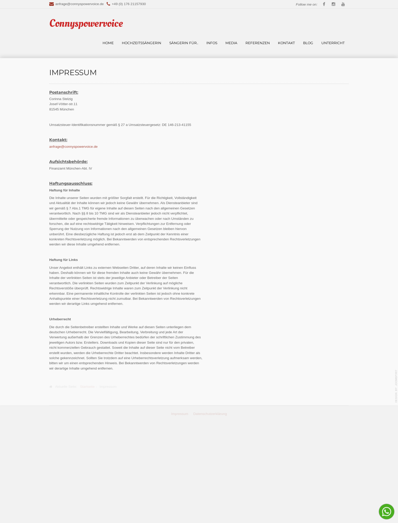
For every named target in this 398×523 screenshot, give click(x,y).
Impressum (179, 509)
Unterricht (333, 43)
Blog (308, 43)
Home (108, 43)
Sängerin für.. (183, 43)
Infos (211, 43)
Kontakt (286, 43)
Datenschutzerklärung (210, 509)
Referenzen (257, 43)
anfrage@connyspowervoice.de (79, 4)
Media (231, 43)
